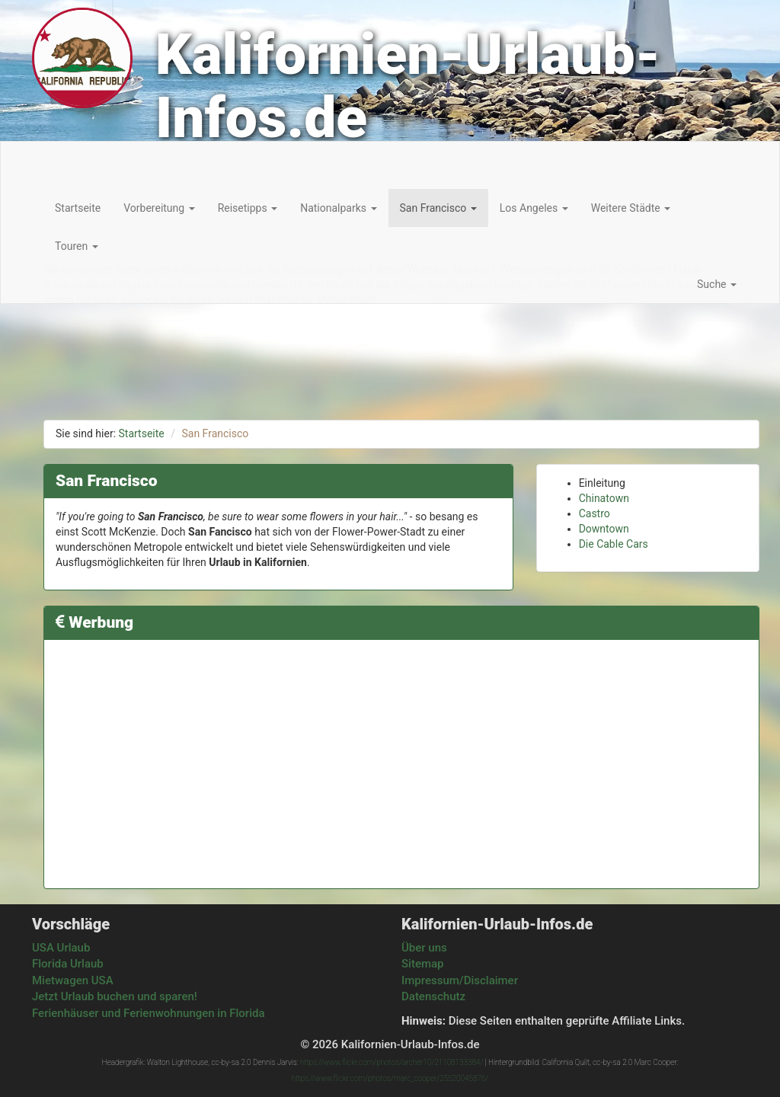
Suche (717, 284)
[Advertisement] (401, 758)
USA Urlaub (61, 948)
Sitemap (422, 964)
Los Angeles (534, 208)
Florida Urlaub (68, 964)
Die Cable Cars (613, 544)
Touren (76, 246)
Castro (594, 513)
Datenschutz (433, 996)
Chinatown (604, 498)
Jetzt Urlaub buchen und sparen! (114, 996)
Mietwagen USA (72, 980)
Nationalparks (338, 208)
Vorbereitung (158, 208)
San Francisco (438, 208)
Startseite (78, 208)
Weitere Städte (630, 208)
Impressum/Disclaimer (459, 980)
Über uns (424, 948)
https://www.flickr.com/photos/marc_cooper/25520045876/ (390, 1078)
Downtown (604, 529)
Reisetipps (248, 208)
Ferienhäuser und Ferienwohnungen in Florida (148, 1013)
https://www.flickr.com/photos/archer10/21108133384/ (391, 1062)
